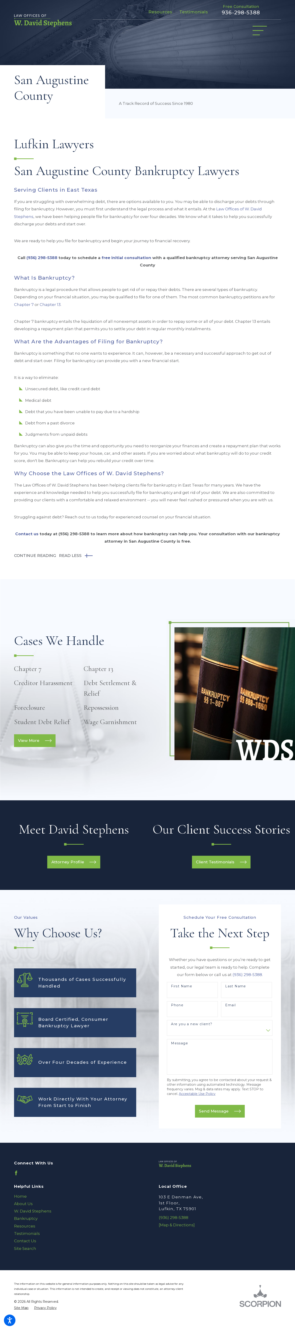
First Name (181, 986)
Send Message (220, 1111)
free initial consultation (126, 257)
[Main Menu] (260, 30)
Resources (160, 12)
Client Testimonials (221, 862)
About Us (23, 1203)
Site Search (25, 1248)
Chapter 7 (24, 304)
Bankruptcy (26, 1218)
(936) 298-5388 (42, 257)
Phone (177, 1005)
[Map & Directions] (177, 1225)
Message (179, 1043)
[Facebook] (16, 1173)
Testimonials (193, 12)
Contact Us (25, 1241)
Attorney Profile (73, 862)
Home (20, 1196)
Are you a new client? (191, 1024)
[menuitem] (75, 1196)
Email (230, 1005)
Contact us (26, 534)
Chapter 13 (50, 304)
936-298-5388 (241, 12)
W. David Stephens (32, 1211)
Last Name (235, 986)
